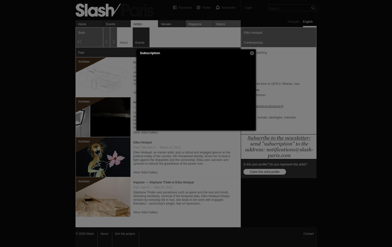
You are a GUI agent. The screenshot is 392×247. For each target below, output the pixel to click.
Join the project (125, 234)
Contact (309, 234)
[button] (252, 53)
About (104, 234)
